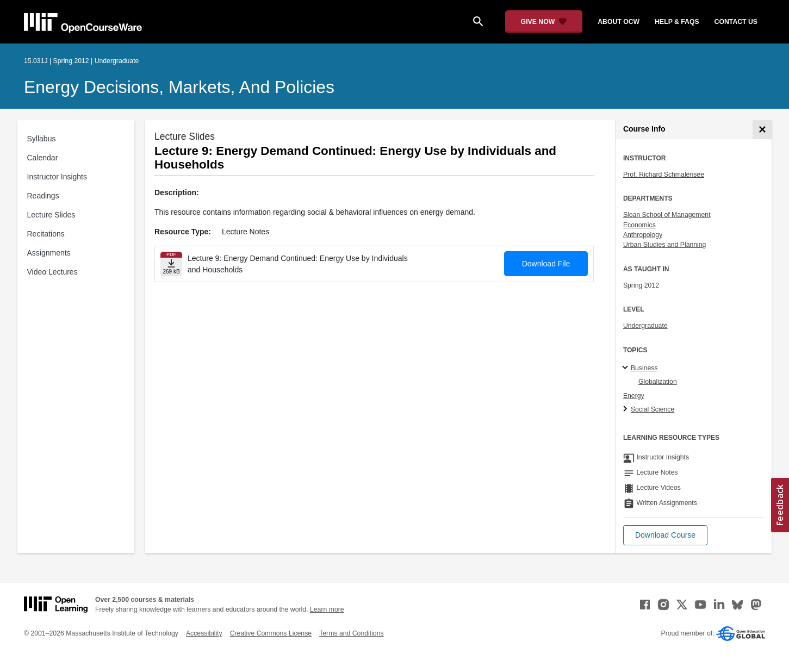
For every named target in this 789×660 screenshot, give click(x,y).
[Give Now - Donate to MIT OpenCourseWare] (544, 21)
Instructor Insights (57, 176)
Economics (639, 225)
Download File (546, 263)
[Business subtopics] (626, 368)
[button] (665, 535)
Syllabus (41, 138)
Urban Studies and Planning (664, 244)
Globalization (657, 381)
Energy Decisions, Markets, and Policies (179, 87)
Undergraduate (645, 325)
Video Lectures (52, 271)
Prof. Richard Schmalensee (663, 174)
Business (644, 368)
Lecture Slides (51, 214)
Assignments (49, 252)
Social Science (652, 409)
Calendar (42, 157)
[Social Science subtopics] (626, 409)
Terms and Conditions (351, 633)
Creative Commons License (271, 633)
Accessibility (204, 633)
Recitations (46, 233)
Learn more (327, 609)
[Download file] (171, 264)
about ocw (618, 22)
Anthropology (642, 235)
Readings (43, 195)
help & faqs (677, 22)
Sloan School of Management (667, 215)
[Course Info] (762, 129)
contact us (736, 22)
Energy (633, 396)
